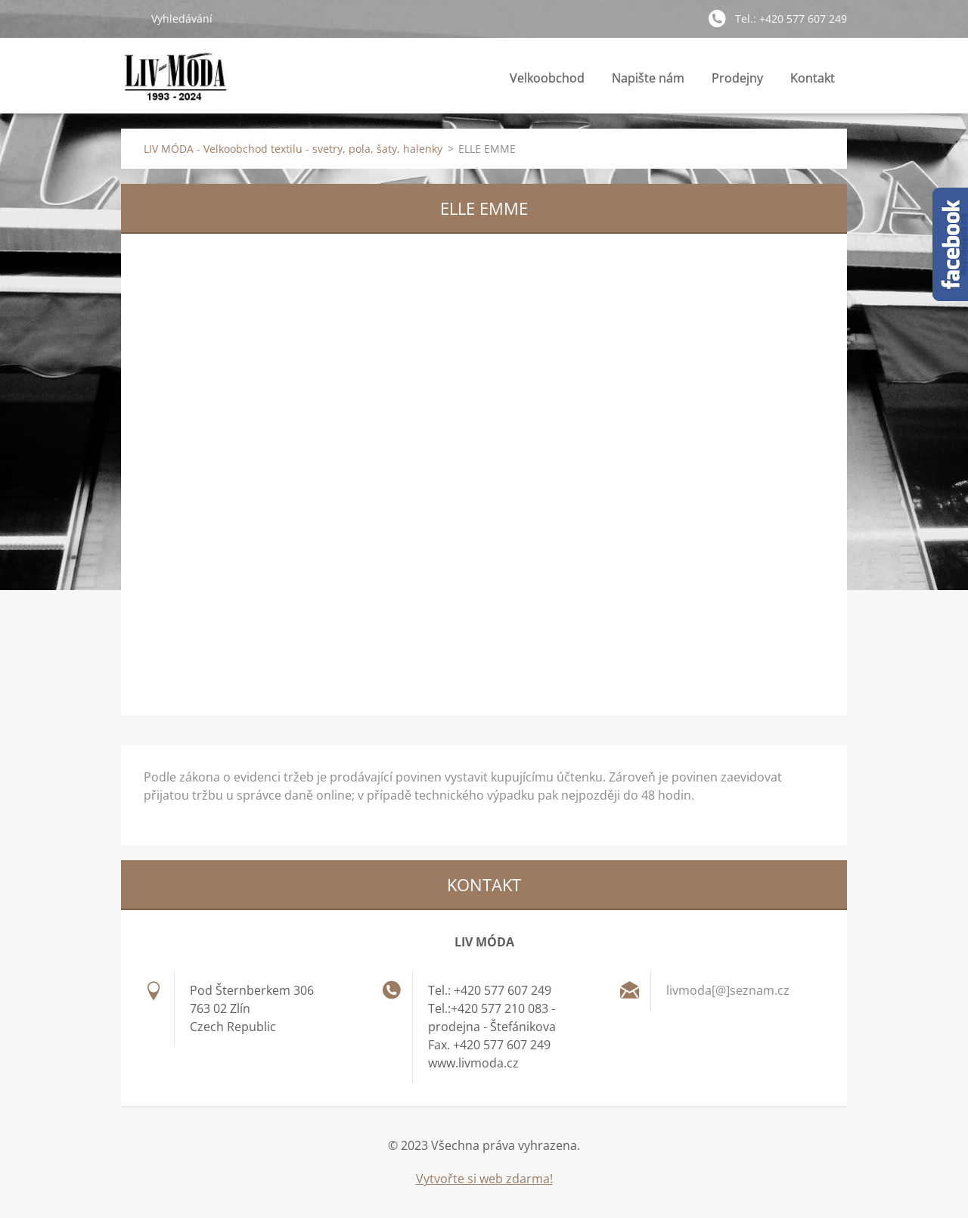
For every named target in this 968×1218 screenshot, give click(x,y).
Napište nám (648, 78)
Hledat (130, 18)
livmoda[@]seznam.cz (728, 990)
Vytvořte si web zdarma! (484, 1178)
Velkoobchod (547, 78)
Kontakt (812, 78)
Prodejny (737, 82)
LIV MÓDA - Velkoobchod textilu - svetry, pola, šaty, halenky (293, 148)
